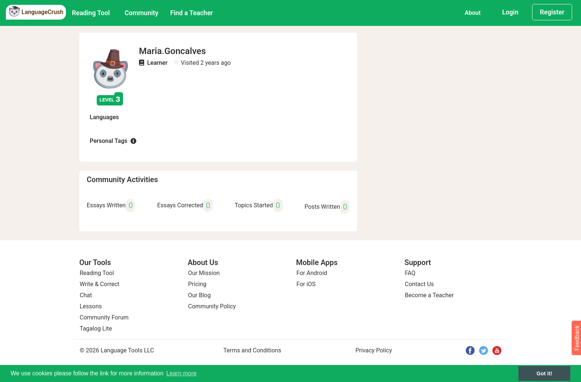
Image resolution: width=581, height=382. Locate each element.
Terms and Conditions (252, 350)
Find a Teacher (191, 13)
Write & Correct (99, 284)
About (473, 12)
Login (510, 12)
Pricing (197, 284)
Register (552, 12)
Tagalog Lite (96, 328)
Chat (86, 295)
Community (141, 13)
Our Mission (204, 273)
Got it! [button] (544, 373)
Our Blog (199, 295)
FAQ (410, 273)
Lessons (91, 306)
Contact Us (419, 284)
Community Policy (212, 306)
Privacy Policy (373, 350)
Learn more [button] (181, 373)
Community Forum (104, 317)
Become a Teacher (429, 295)
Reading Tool (91, 13)
